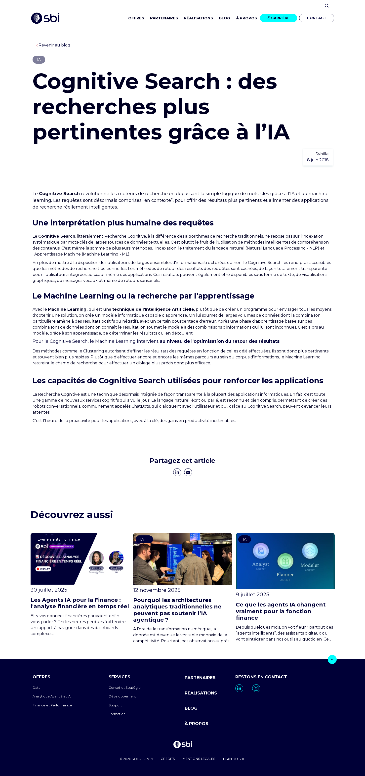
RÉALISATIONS (198, 18)
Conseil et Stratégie (125, 688)
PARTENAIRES (164, 18)
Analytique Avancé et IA (52, 696)
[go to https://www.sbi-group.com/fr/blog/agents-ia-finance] (285, 587)
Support (115, 705)
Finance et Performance (52, 705)
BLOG (224, 18)
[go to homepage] (183, 744)
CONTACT (316, 18)
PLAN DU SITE (236, 758)
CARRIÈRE (280, 18)
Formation (117, 714)
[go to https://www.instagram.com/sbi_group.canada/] (256, 688)
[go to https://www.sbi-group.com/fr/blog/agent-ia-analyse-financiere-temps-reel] (80, 585)
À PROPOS (196, 722)
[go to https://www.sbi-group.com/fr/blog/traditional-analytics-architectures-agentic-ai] (182, 588)
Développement (122, 696)
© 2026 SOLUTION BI (134, 758)
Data (37, 688)
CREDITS (167, 758)
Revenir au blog (53, 45)
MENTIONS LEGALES (199, 758)
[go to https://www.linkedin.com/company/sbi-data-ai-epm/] (239, 688)
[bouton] (332, 659)
